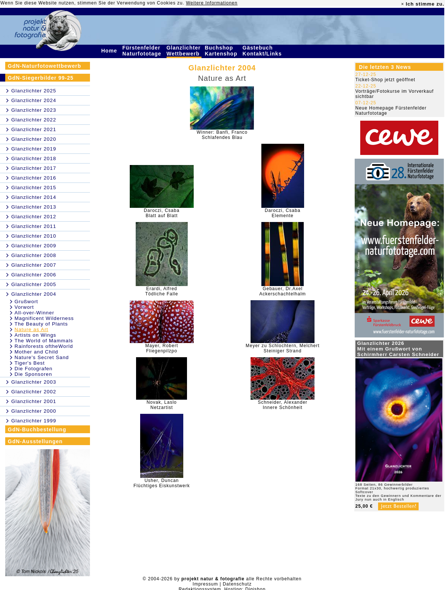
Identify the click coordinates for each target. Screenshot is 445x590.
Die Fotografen (33, 368)
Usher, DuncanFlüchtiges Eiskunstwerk (161, 483)
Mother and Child (36, 352)
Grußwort (26, 301)
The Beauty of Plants (41, 324)
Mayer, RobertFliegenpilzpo (161, 348)
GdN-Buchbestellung (37, 429)
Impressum (205, 584)
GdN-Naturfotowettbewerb (44, 66)
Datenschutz (237, 584)
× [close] (402, 4)
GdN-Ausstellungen (35, 441)
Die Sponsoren (33, 374)
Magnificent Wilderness (44, 318)
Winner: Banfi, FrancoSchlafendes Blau (222, 135)
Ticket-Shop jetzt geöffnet (385, 79)
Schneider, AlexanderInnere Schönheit (282, 405)
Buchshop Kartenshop (222, 51)
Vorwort (24, 307)
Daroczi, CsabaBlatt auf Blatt (162, 213)
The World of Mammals (43, 340)
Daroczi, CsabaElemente (282, 213)
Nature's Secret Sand (41, 357)
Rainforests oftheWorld (43, 346)
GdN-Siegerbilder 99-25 (41, 78)
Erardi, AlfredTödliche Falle (161, 291)
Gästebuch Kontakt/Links (262, 51)
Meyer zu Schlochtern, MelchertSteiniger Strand (283, 348)
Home (110, 51)
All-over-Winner (34, 312)
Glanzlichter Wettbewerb (184, 51)
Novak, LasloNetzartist (161, 405)
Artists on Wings (35, 335)
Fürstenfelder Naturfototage (142, 51)
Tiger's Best (29, 363)
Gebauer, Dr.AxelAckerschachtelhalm (282, 291)
